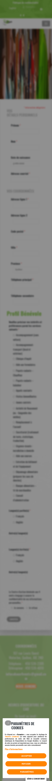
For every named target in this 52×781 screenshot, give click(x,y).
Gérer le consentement (36, 779)
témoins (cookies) (12, 736)
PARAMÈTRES (27, 771)
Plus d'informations (14, 749)
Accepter (26, 755)
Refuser (26, 763)
